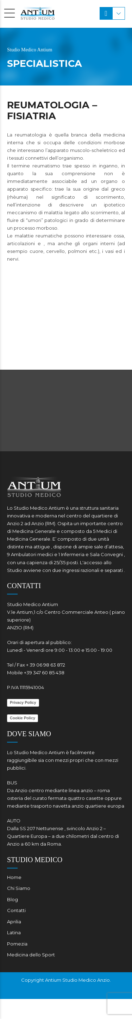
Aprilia (14, 921)
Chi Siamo (18, 888)
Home (14, 877)
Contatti (16, 910)
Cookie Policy (22, 718)
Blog (12, 899)
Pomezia (17, 944)
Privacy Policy (23, 702)
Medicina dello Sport (31, 954)
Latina (14, 932)
